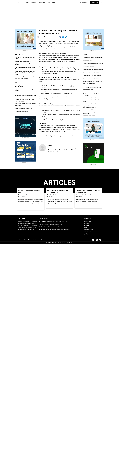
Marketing (33, 2)
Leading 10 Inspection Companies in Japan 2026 (50, 224)
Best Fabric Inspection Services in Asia (24, 108)
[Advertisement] (59, 16)
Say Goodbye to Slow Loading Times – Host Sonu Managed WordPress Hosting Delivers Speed (25, 73)
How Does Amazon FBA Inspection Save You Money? (51, 226)
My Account (83, 3)
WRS (19, 2)
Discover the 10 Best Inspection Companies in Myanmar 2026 (53, 221)
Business (26, 2)
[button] (94, 2)
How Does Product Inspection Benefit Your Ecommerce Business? (54, 229)
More (54, 3)
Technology (41, 2)
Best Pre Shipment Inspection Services (24, 114)
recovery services (46, 105)
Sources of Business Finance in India (23, 93)
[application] (55, 3)
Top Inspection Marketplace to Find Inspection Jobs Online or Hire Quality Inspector (23, 63)
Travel (48, 2)
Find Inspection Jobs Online (21, 111)
